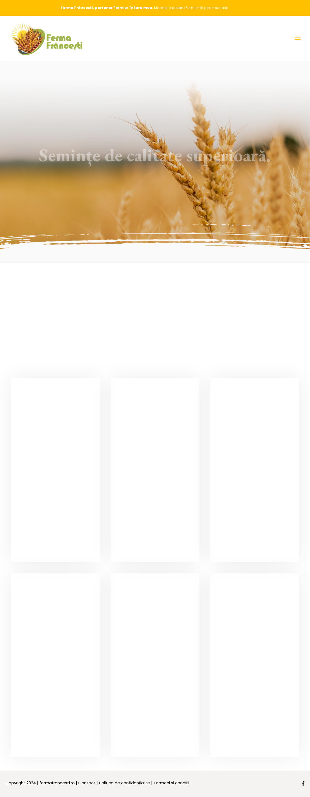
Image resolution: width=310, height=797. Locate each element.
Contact (87, 783)
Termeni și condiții (171, 783)
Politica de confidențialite (124, 783)
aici (225, 7)
